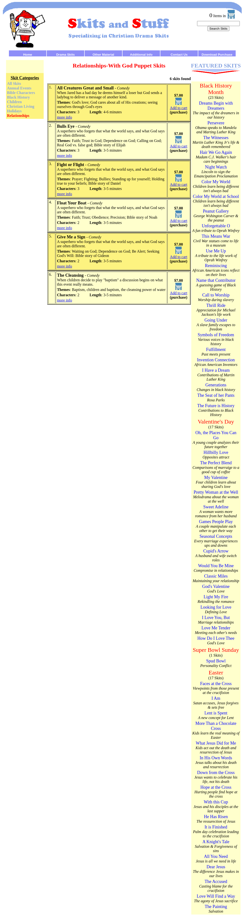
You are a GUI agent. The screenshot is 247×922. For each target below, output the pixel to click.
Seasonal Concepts (215, 536)
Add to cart (178, 108)
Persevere (215, 123)
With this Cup (216, 802)
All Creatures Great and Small (85, 88)
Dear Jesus (215, 866)
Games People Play (216, 521)
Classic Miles (216, 576)
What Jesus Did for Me (216, 743)
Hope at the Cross (215, 787)
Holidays (14, 111)
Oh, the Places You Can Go (215, 435)
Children (14, 102)
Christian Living (20, 106)
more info (64, 117)
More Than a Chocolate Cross (215, 726)
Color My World (215, 181)
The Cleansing (70, 275)
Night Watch (216, 167)
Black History (18, 97)
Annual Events (19, 88)
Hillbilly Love (216, 452)
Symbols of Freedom (216, 334)
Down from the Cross (216, 772)
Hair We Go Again (216, 152)
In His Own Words (216, 757)
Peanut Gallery (216, 211)
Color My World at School (216, 196)
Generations (216, 385)
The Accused (216, 881)
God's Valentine (215, 586)
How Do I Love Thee (215, 638)
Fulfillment (216, 349)
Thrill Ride (216, 305)
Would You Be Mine (216, 565)
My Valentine (215, 477)
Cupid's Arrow (216, 551)
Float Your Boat (71, 203)
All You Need (216, 856)
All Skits (14, 83)
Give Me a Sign (71, 237)
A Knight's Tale (215, 841)
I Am (216, 698)
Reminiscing (216, 265)
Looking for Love (215, 607)
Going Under (216, 320)
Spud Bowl (216, 661)
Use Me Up (216, 251)
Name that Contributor (216, 280)
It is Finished (216, 827)
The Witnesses (215, 137)
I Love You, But (216, 617)
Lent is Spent (216, 713)
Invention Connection (216, 359)
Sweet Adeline (215, 507)
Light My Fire (216, 596)
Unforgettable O (216, 225)
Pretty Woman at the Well (216, 492)
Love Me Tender (215, 628)
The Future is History (216, 405)
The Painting (216, 906)
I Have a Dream (216, 370)
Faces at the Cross (216, 683)
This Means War (216, 236)
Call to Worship (215, 295)
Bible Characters (21, 93)
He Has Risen (216, 816)
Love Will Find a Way (216, 896)
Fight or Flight (70, 164)
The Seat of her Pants (215, 395)
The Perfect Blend (216, 462)
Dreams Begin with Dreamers (216, 106)
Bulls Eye (66, 126)
